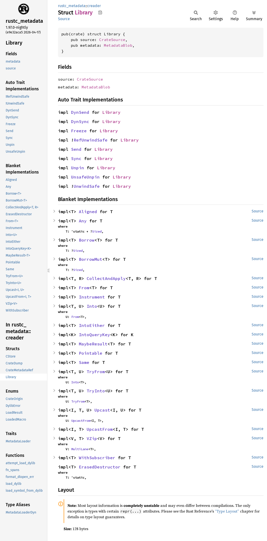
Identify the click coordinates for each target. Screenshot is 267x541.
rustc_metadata (71, 6)
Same (84, 362)
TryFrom (96, 371)
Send (76, 149)
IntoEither (92, 325)
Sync (76, 158)
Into (92, 306)
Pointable (90, 353)
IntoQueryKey (94, 334)
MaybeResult (93, 344)
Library (111, 112)
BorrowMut (90, 259)
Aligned (88, 211)
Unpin (77, 167)
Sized (97, 231)
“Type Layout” (227, 511)
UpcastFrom (80, 420)
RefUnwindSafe (90, 140)
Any (83, 221)
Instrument (92, 297)
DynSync (80, 121)
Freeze (79, 130)
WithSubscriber (97, 457)
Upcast (102, 410)
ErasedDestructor (99, 467)
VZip (92, 438)
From (84, 287)
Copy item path (100, 12)
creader (94, 6)
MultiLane (79, 449)
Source (64, 19)
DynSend (80, 112)
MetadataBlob (118, 45)
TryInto (96, 391)
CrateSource (112, 39)
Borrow (86, 240)
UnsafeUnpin (85, 177)
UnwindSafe (87, 186)
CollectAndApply (106, 278)
